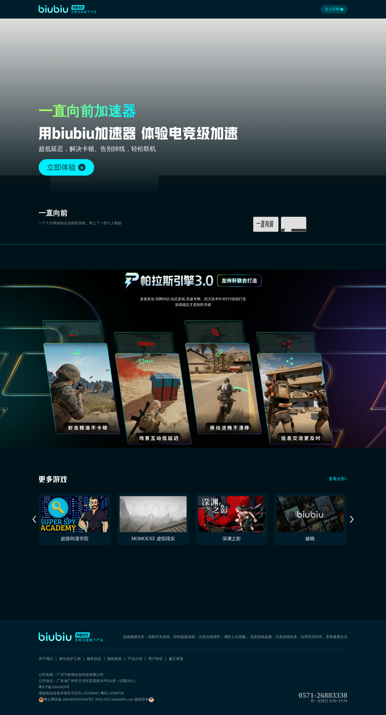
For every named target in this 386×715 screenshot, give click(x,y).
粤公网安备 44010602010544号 (65, 699)
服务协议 (94, 659)
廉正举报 (176, 659)
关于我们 (46, 659)
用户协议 (155, 659)
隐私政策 (114, 659)
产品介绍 (135, 659)
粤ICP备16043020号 (54, 687)
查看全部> (338, 479)
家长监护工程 (70, 659)
